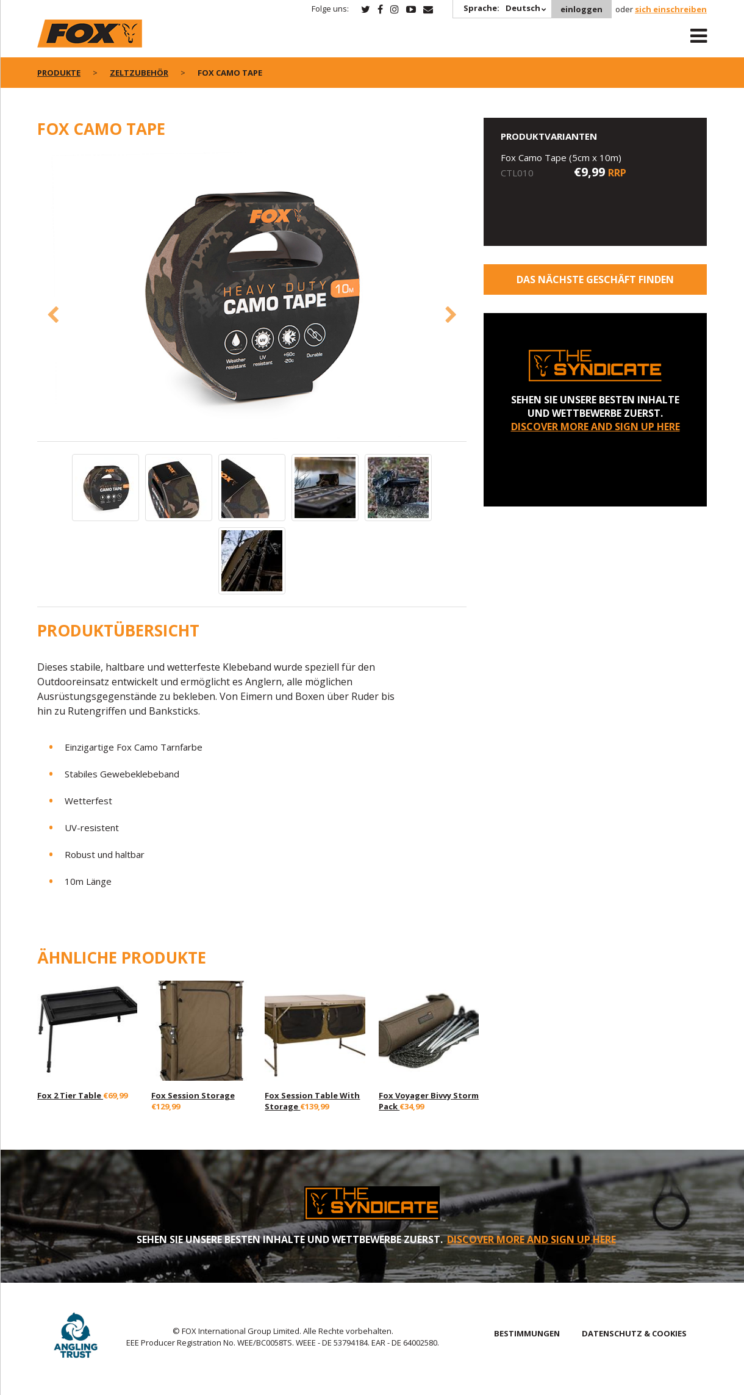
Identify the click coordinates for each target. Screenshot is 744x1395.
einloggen (581, 9)
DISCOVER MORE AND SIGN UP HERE (595, 426)
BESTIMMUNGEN (527, 1333)
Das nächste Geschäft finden (595, 279)
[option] (252, 296)
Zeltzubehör (139, 72)
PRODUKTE (58, 72)
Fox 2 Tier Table (70, 1095)
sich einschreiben (671, 9)
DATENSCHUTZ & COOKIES (634, 1333)
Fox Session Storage (193, 1095)
